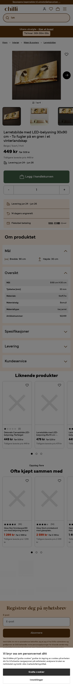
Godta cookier (36, 672)
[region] (36, 668)
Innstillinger (36, 680)
